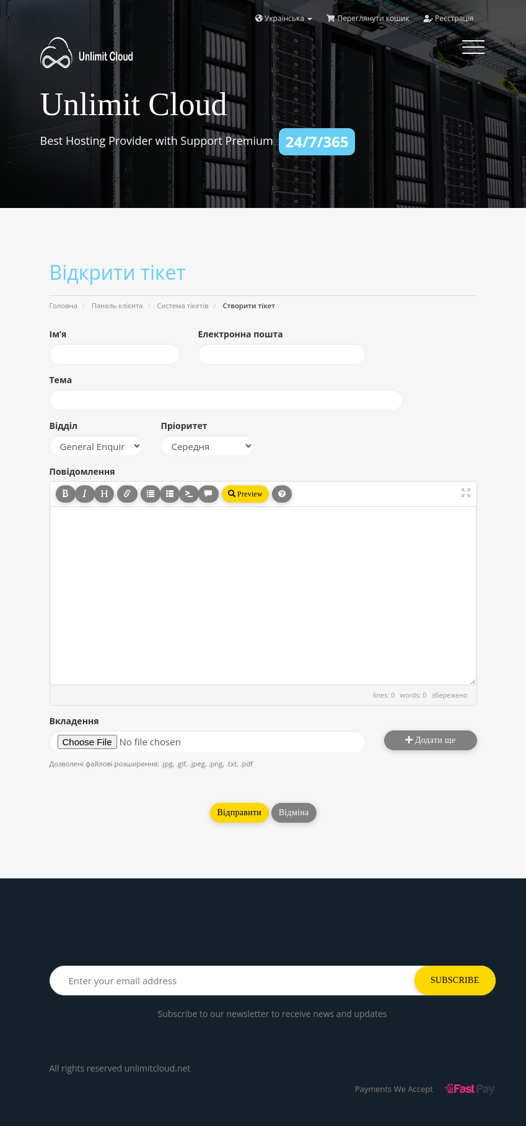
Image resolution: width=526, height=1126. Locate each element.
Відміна (294, 812)
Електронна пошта (240, 334)
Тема (61, 380)
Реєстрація (449, 18)
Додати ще (430, 740)
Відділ (64, 425)
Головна (63, 305)
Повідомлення (82, 471)
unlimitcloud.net (158, 1068)
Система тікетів (182, 305)
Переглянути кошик (368, 18)
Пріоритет (184, 425)
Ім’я (58, 334)
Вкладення (74, 721)
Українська (283, 18)
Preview (245, 494)
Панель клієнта (117, 305)
